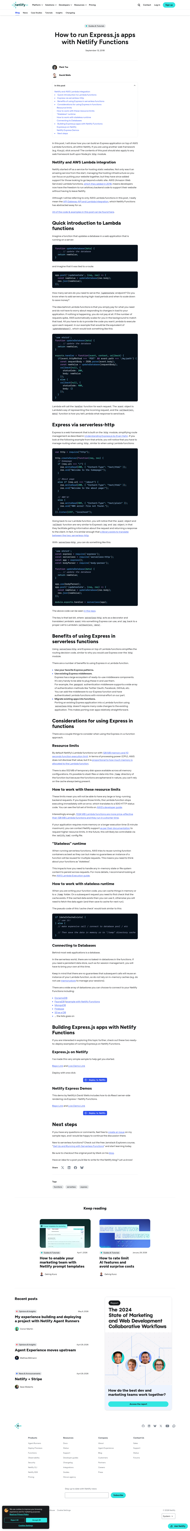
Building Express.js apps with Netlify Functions (79, 123)
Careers (101, 1467)
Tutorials (49, 13)
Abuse (52, 1510)
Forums (136, 1458)
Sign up (169, 5)
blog (111, 1153)
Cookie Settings (64, 1510)
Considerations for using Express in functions (79, 104)
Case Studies (36, 13)
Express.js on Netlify (66, 127)
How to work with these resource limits (75, 110)
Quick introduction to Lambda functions (76, 94)
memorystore (68, 980)
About (101, 1443)
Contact (147, 5)
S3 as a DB (60, 1012)
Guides (66, 1472)
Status (66, 1448)
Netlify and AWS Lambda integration (72, 91)
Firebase (59, 1008)
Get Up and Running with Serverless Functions (78, 1146)
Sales (135, 1443)
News (25, 13)
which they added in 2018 (97, 183)
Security (31, 1462)
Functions (32, 1453)
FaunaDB (60, 1001)
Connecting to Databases (69, 120)
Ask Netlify (177, 1526)
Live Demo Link (76, 1065)
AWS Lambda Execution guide (73, 875)
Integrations (68, 1467)
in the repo (89, 610)
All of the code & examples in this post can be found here (83, 212)
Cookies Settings (25, 1526)
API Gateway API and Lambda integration (85, 201)
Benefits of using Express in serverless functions (80, 101)
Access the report (138, 1404)
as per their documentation (115, 828)
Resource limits (64, 107)
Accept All (36, 1520)
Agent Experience (106, 1448)
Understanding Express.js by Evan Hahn (106, 436)
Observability (33, 1458)
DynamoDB (61, 998)
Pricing (92, 5)
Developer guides (70, 1458)
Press (100, 1472)
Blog (17, 12)
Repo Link (57, 1065)
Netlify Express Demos (68, 130)
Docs (65, 1443)
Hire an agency (69, 1477)
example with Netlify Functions (83, 1001)
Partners (102, 1462)
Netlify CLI (32, 1467)
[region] (95, 367)
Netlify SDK (33, 1472)
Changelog (70, 13)
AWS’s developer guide (109, 807)
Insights (59, 13)
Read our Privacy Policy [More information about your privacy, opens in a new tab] (19, 1514)
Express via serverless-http (70, 98)
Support (66, 1453)
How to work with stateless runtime (74, 117)
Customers (103, 1458)
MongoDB (60, 1005)
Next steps (62, 133)
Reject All (14, 1520)
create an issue (116, 1132)
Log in (157, 5)
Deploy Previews (35, 1448)
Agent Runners (34, 1443)
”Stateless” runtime (66, 114)
